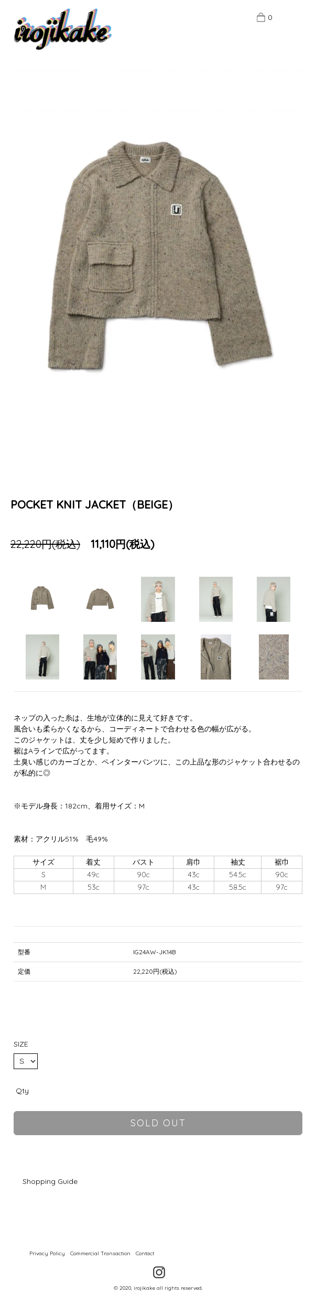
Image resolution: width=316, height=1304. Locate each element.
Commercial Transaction (100, 1253)
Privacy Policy (47, 1253)
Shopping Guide (50, 1181)
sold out (158, 1123)
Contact (145, 1253)
